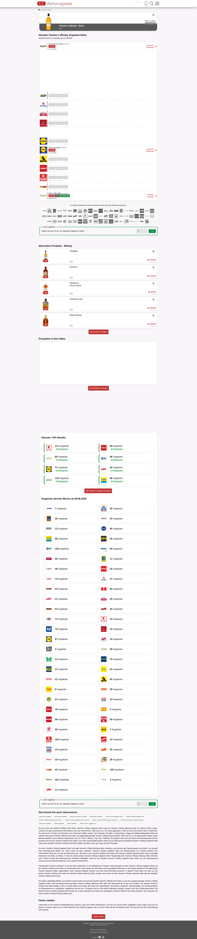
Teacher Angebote (59, 823)
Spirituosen (82, 866)
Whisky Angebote (72, 823)
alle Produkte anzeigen (98, 332)
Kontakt (91, 932)
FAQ (95, 932)
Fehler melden (98, 917)
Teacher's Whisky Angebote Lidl (135, 816)
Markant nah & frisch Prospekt (78, 816)
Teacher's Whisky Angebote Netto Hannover (77, 820)
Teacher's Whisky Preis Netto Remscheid (132, 820)
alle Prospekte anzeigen (98, 388)
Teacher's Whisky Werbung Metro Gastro (50, 820)
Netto (49, 10)
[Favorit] (153, 15)
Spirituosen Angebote (45, 823)
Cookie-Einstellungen (102, 932)
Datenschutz (103, 929)
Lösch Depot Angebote (60, 816)
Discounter (44, 10)
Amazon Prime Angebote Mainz (114, 816)
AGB (98, 929)
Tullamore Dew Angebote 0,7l (88, 823)
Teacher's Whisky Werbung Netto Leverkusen (105, 820)
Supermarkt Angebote (45, 816)
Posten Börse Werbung (95, 816)
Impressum (93, 929)
